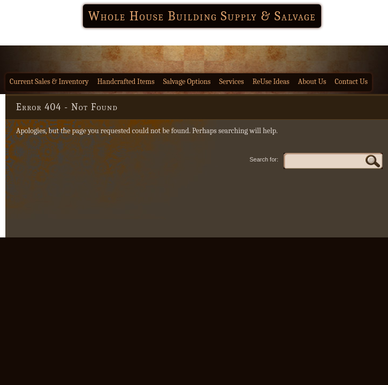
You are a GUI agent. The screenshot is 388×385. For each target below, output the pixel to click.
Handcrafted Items (126, 81)
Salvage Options (187, 81)
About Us (312, 81)
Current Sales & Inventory (49, 81)
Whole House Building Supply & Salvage (202, 16)
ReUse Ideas (271, 81)
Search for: (263, 159)
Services (231, 81)
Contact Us (351, 81)
